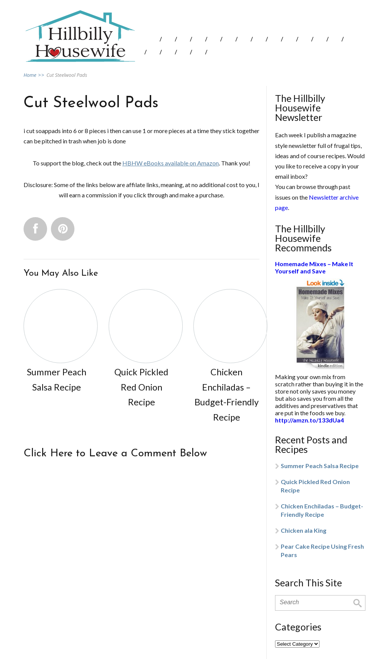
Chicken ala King (303, 530)
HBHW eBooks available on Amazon (170, 163)
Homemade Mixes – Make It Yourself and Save (314, 267)
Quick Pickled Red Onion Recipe (315, 486)
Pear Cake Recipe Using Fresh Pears (322, 550)
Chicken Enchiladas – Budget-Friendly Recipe (322, 510)
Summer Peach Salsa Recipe (320, 465)
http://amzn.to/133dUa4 (309, 420)
